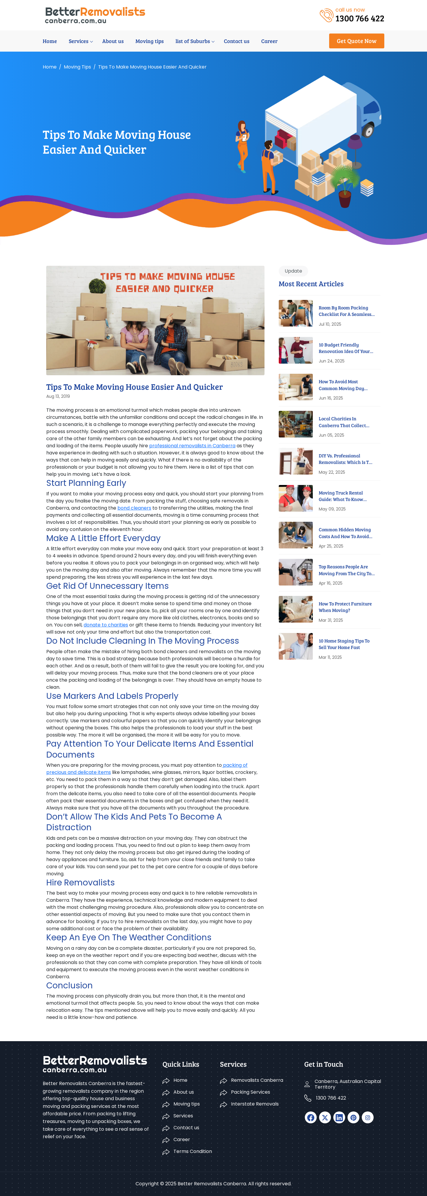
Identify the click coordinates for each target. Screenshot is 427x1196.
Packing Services (250, 1092)
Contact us (236, 40)
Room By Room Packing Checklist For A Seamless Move (345, 311)
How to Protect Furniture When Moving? (345, 606)
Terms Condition (192, 1151)
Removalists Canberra (257, 1080)
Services (78, 40)
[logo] (95, 14)
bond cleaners (134, 508)
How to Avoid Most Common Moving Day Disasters (341, 385)
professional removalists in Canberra (192, 445)
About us (113, 40)
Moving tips (150, 40)
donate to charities (106, 624)
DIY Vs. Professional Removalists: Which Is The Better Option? (346, 459)
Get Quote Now (357, 40)
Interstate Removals (255, 1103)
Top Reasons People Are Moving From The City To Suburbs (345, 570)
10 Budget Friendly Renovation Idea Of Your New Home (344, 348)
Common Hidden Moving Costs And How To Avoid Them (345, 533)
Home (50, 40)
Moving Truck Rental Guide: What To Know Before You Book (341, 496)
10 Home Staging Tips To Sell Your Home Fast (344, 643)
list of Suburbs (193, 40)
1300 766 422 (331, 1098)
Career (269, 40)
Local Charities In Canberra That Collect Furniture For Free (342, 422)
